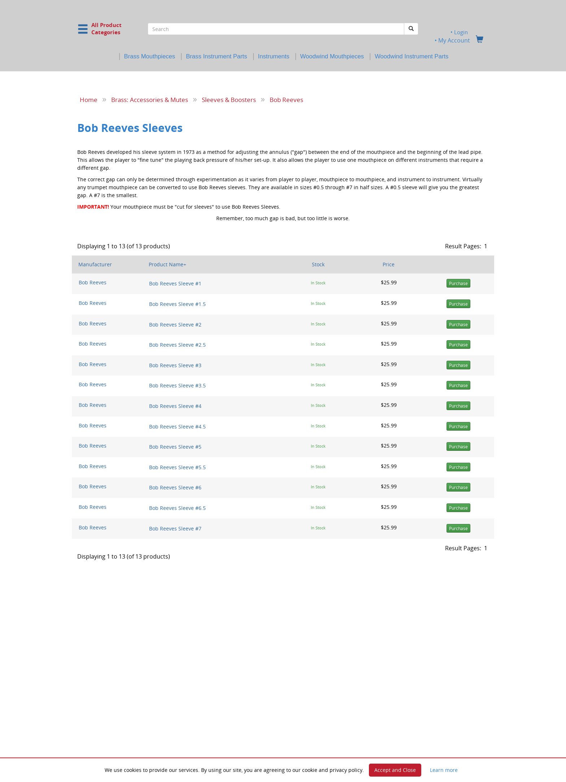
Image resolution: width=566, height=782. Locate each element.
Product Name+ (167, 264)
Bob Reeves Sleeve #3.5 (177, 385)
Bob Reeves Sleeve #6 (175, 487)
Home (88, 99)
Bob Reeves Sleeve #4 (175, 406)
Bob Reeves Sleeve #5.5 (177, 466)
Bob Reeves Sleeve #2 (175, 324)
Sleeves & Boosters (229, 99)
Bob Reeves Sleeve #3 (175, 364)
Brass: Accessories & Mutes (149, 99)
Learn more (444, 770)
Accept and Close (395, 770)
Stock (318, 264)
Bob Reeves (286, 99)
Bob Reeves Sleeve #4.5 (177, 426)
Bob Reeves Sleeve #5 (175, 446)
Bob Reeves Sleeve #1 (175, 283)
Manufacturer (95, 264)
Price (389, 264)
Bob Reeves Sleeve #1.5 (177, 304)
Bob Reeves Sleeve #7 (175, 528)
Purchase (458, 283)
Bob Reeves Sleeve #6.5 (177, 508)
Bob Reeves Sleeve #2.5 (177, 344)
